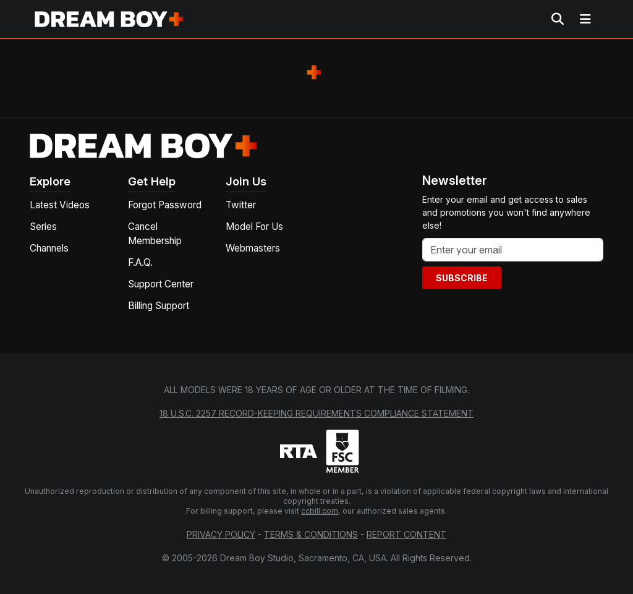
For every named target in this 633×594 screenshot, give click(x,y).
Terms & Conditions (311, 534)
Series (43, 226)
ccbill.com (319, 511)
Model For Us (254, 226)
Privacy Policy (221, 534)
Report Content (406, 534)
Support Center (160, 284)
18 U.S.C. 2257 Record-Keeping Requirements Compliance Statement (316, 413)
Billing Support (158, 306)
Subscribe (462, 278)
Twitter (241, 205)
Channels (49, 248)
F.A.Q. (140, 262)
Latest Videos (60, 205)
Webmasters (253, 248)
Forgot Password (165, 205)
